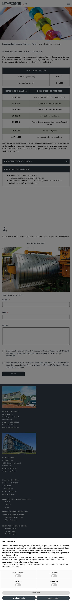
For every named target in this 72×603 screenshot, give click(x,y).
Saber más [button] (36, 593)
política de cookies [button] (10, 555)
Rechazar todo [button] (19, 598)
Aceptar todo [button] (53, 598)
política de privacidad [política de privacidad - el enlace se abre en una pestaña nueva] (29, 548)
